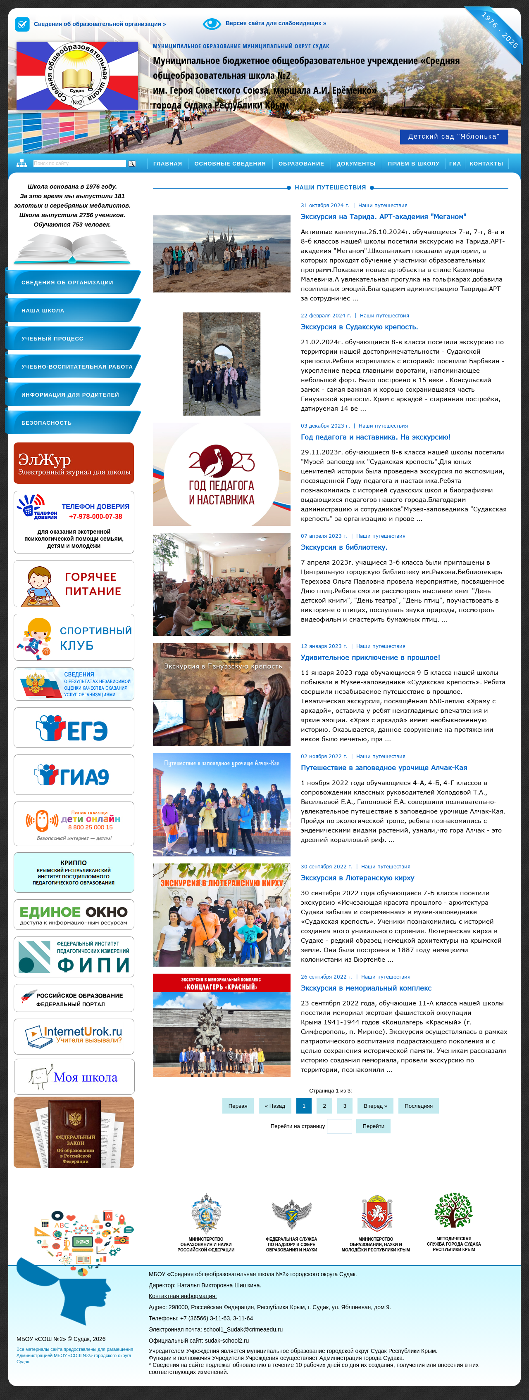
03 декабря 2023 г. (325, 425)
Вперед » (375, 1106)
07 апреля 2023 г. (324, 536)
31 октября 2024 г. (325, 205)
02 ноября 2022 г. (324, 756)
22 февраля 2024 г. (326, 315)
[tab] (144, 185)
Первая (238, 1106)
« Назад (275, 1106)
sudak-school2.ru (227, 1340)
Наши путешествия (382, 205)
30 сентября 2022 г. (327, 866)
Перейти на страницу (298, 1126)
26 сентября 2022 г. (327, 976)
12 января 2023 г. (324, 646)
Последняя (419, 1106)
